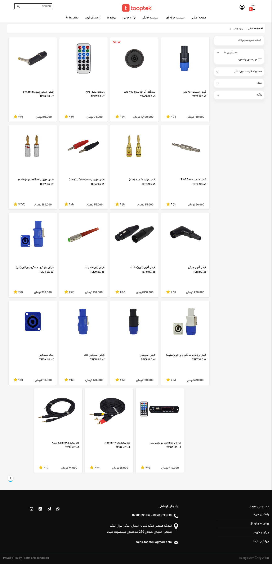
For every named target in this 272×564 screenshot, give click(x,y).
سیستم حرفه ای (175, 18)
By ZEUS (263, 558)
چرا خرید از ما (261, 541)
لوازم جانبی (129, 18)
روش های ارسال (259, 523)
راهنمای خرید (93, 18)
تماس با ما (72, 18)
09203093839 (141, 515)
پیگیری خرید (261, 532)
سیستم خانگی (150, 18)
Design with (247, 558)
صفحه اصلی (199, 18)
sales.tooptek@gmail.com (153, 542)
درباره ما (111, 18)
